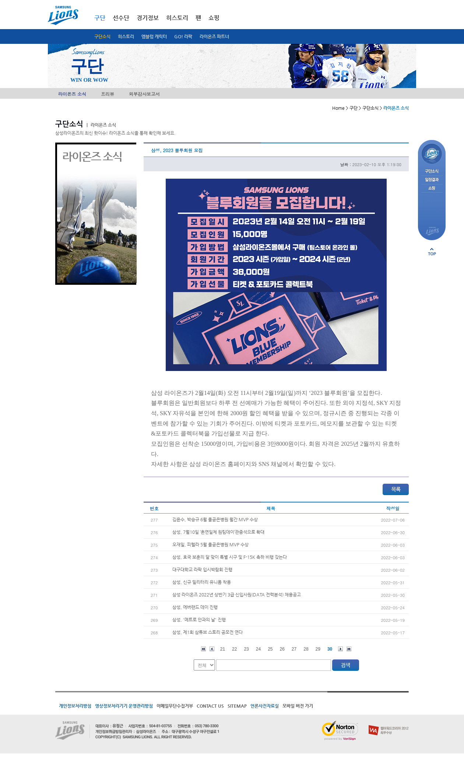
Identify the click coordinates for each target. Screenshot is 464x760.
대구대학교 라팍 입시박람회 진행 (202, 569)
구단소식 (102, 36)
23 (246, 649)
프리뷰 (107, 94)
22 (234, 649)
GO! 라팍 (183, 36)
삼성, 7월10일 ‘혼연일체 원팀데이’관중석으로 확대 (218, 532)
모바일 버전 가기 (297, 705)
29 (318, 649)
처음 (203, 649)
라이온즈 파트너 (214, 36)
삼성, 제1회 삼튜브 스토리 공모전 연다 (207, 632)
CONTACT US (210, 705)
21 (222, 649)
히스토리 (126, 36)
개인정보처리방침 (75, 705)
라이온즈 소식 (72, 94)
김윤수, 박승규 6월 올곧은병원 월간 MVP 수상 (215, 519)
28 (305, 649)
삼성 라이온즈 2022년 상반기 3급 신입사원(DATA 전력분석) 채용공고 (236, 594)
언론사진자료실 (264, 705)
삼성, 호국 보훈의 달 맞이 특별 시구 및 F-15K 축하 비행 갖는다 (229, 557)
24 (258, 649)
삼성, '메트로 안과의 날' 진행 (199, 619)
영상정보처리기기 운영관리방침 (124, 705)
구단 (99, 17)
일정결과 (432, 180)
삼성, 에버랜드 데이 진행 (195, 607)
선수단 (121, 17)
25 (270, 649)
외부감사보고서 (144, 94)
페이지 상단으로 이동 (432, 251)
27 (294, 649)
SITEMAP (237, 705)
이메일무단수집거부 (175, 705)
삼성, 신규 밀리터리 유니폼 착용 (201, 582)
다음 (340, 649)
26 (282, 649)
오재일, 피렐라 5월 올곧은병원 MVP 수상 (210, 544)
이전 (212, 649)
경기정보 (148, 17)
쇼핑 (213, 17)
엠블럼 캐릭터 (154, 36)
